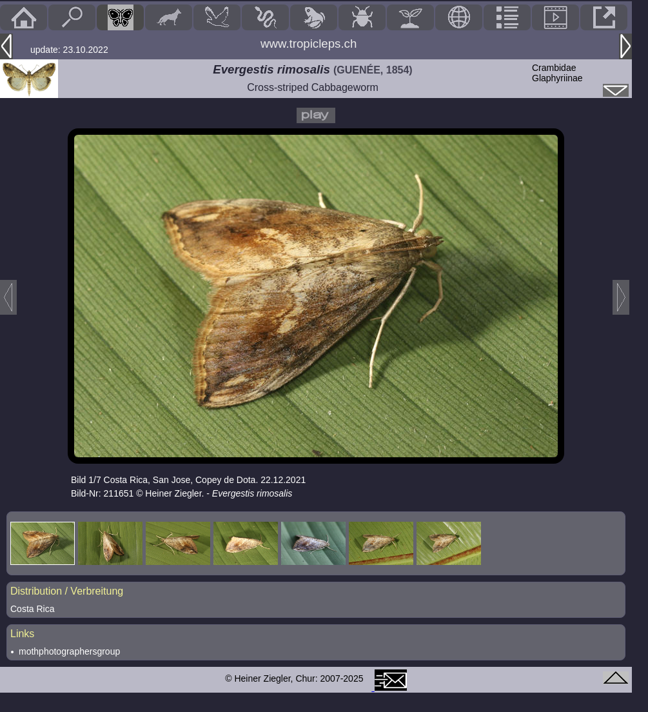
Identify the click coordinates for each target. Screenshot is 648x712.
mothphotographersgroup (69, 651)
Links (22, 633)
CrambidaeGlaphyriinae (557, 73)
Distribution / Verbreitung (66, 591)
